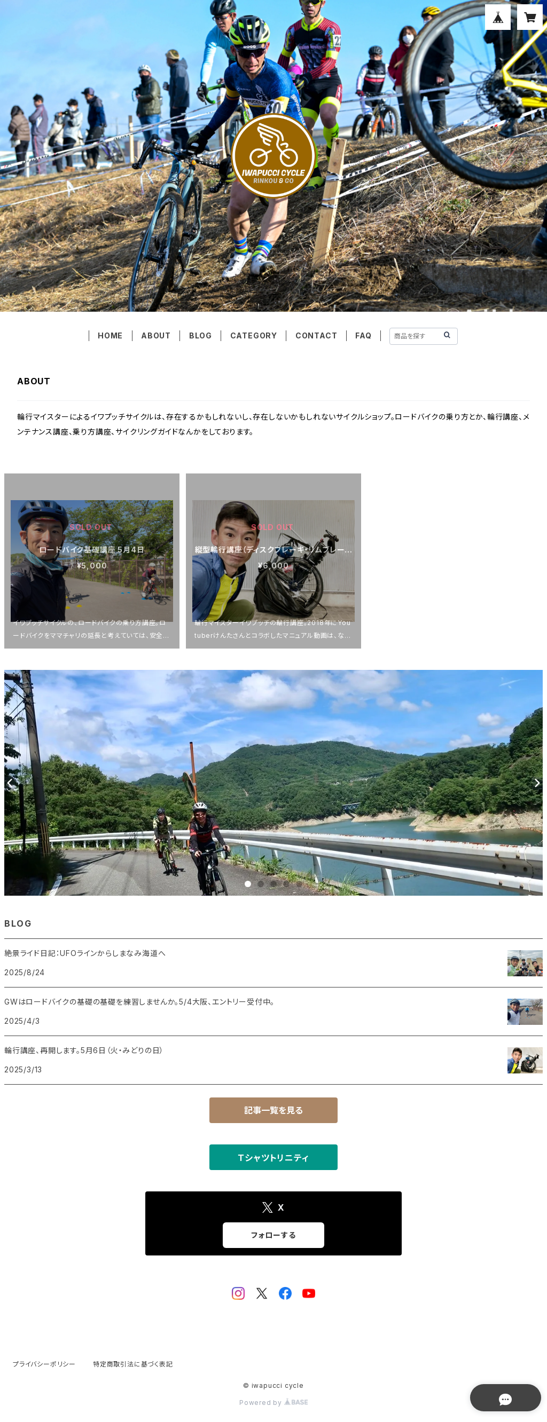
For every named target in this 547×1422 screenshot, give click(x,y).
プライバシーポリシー (44, 1364)
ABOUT (156, 335)
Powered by (273, 1403)
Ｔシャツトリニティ (273, 1157)
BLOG (200, 335)
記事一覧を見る (273, 1110)
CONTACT (316, 335)
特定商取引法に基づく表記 (133, 1364)
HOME (110, 335)
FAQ (363, 335)
